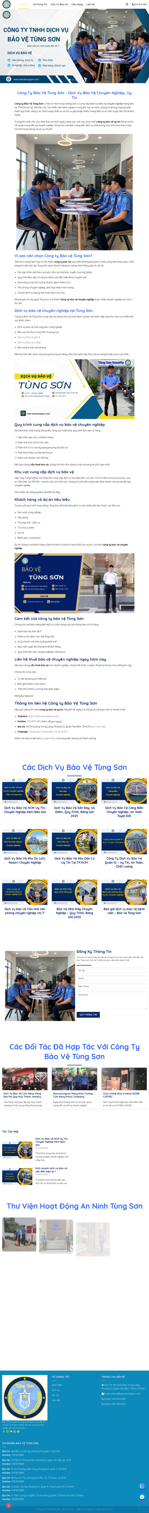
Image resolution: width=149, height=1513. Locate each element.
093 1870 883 (139, 4)
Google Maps (48, 738)
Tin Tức (55, 1395)
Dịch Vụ (56, 1390)
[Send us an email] (14, 1431)
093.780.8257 (119, 1404)
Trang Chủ (23, 4)
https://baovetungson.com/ (43, 716)
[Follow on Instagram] (7, 1431)
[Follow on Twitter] (11, 1431)
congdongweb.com (103, 1509)
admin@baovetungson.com (126, 1393)
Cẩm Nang (77, 4)
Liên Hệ (90, 4)
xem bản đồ (97, 726)
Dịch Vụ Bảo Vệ (59, 4)
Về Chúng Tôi (40, 4)
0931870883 (17, 1499)
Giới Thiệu (57, 1385)
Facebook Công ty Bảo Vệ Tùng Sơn (48, 731)
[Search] (127, 4)
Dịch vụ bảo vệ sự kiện (29, 342)
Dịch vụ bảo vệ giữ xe (29, 337)
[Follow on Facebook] (4, 1431)
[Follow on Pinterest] (18, 1431)
